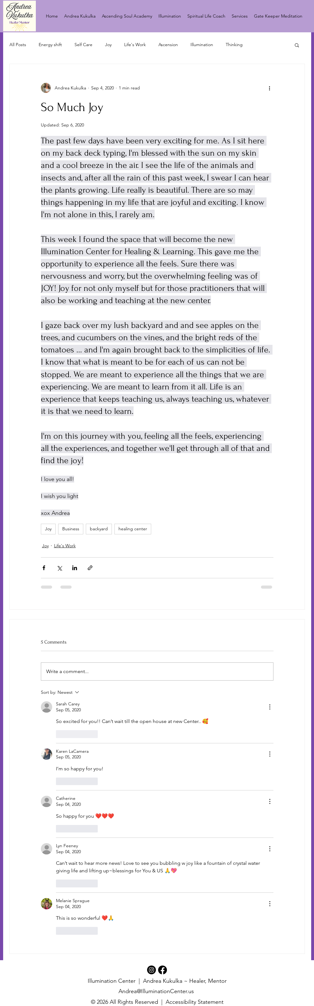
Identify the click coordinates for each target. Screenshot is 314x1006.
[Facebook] (162, 970)
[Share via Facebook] (44, 568)
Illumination (201, 44)
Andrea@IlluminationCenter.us (156, 991)
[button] (297, 44)
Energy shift (50, 44)
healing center (132, 529)
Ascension (168, 44)
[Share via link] (90, 568)
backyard (99, 529)
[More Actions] (269, 707)
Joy (108, 44)
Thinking (234, 44)
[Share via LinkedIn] (75, 568)
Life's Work (135, 44)
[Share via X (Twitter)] (59, 568)
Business (70, 529)
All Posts (17, 44)
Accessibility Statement (194, 1001)
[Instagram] (151, 970)
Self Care (83, 44)
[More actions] (269, 88)
